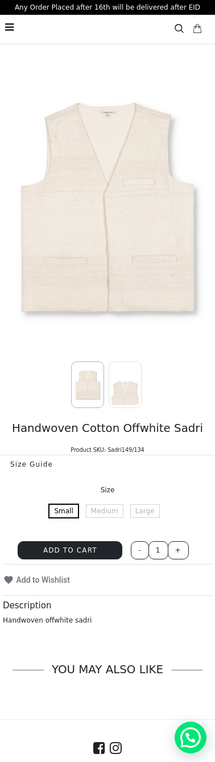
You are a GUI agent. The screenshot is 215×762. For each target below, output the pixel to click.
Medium (104, 511)
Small (63, 511)
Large (145, 511)
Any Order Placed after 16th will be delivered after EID (107, 7)
